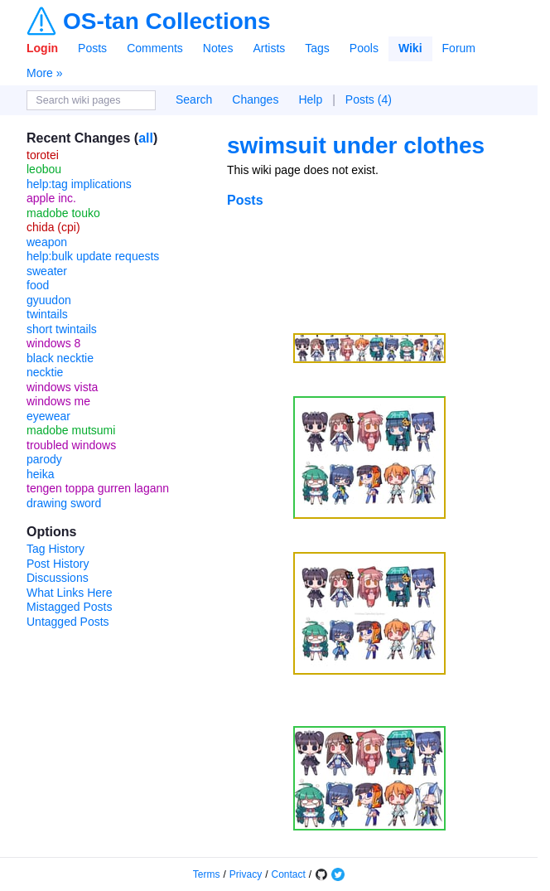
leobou (44, 169)
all (145, 138)
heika (40, 474)
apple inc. (51, 198)
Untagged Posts (68, 621)
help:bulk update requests (93, 256)
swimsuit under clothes (356, 145)
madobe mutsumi (71, 430)
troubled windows (71, 445)
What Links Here (69, 592)
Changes (255, 99)
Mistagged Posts (70, 606)
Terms (206, 874)
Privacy (245, 874)
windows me (58, 401)
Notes (218, 48)
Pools (364, 48)
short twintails (62, 329)
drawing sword (64, 503)
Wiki (410, 48)
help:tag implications (79, 184)
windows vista (62, 387)
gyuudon (49, 300)
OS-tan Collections (166, 21)
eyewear (48, 416)
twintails (47, 314)
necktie (45, 372)
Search (194, 99)
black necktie (60, 358)
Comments (155, 48)
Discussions (58, 577)
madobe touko (63, 213)
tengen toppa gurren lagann (98, 488)
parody (44, 459)
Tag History (55, 548)
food (38, 285)
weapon (47, 242)
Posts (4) (368, 99)
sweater (47, 271)
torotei (43, 155)
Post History (58, 563)
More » (45, 73)
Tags (317, 48)
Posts (92, 48)
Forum (458, 48)
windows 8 (53, 343)
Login (42, 48)
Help (310, 99)
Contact (289, 874)
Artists (269, 48)
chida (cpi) (53, 227)
